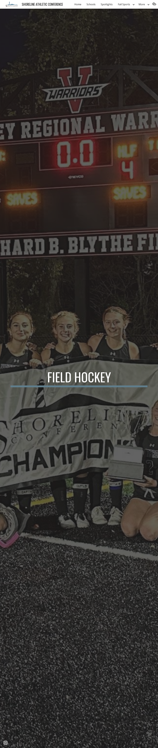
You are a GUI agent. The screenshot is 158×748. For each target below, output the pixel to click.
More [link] (142, 4)
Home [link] (77, 4)
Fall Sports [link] (124, 4)
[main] (79, 378)
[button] (154, 4)
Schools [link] (91, 4)
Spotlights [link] (107, 4)
